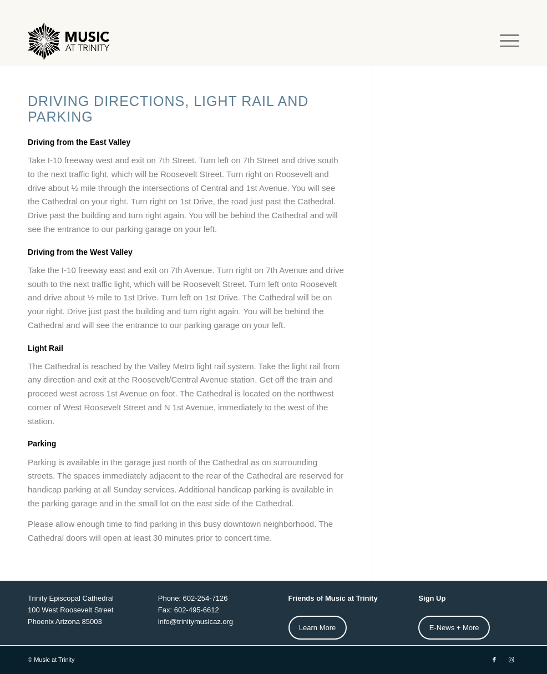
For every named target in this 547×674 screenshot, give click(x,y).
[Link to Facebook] (494, 659)
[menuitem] (504, 41)
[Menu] (504, 41)
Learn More (317, 627)
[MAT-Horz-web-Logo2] (70, 41)
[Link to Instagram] (511, 659)
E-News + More (454, 627)
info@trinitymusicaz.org (195, 621)
